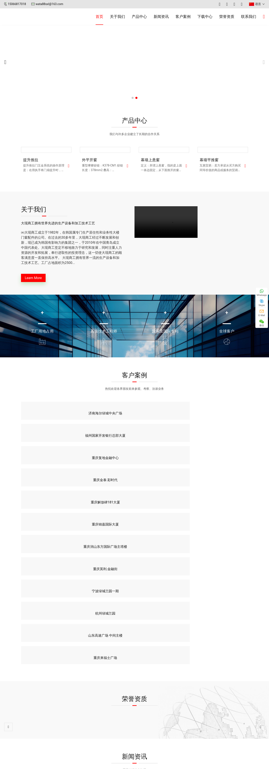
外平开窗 (89, 160)
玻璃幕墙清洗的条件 (21, 602)
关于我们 (117, 16)
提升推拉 (30, 160)
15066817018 (17, 4)
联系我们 (248, 16)
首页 (99, 16)
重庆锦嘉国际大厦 (105, 442)
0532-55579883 (218, 729)
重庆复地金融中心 (163, 420)
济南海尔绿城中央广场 (47, 420)
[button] (133, 98)
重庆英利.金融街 (222, 442)
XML (174, 763)
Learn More (36, 279)
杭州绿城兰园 (105, 464)
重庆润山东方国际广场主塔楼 (164, 442)
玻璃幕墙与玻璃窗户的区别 (157, 602)
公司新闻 (147, 722)
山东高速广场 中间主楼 (163, 464)
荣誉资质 (226, 16)
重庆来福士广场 (222, 464)
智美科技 (201, 763)
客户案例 (183, 16)
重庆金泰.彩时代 (222, 420)
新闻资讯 (161, 16)
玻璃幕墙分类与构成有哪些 (92, 602)
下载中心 (204, 16)
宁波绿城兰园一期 (47, 464)
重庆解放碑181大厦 (47, 442)
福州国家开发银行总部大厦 (105, 420)
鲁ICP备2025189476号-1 (152, 763)
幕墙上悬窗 (150, 160)
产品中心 (139, 16)
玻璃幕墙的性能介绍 (217, 602)
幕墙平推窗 (209, 160)
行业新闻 (147, 730)
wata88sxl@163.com (49, 4)
